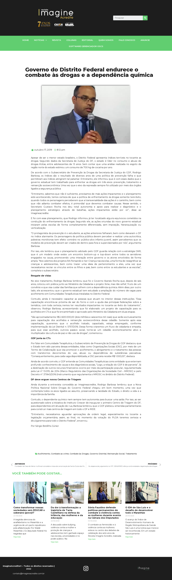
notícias (40, 40)
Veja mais (17, 537)
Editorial (87, 40)
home (25, 40)
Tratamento (131, 454)
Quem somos (105, 40)
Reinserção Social (116, 454)
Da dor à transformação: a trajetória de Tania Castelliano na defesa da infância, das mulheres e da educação (67, 512)
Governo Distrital (98, 454)
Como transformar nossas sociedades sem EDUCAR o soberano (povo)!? (29, 510)
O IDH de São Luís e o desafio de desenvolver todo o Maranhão (139, 510)
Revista (56, 40)
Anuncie (145, 40)
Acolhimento (44, 454)
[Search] (145, 18)
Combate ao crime (60, 454)
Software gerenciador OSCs (86, 46)
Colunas (71, 40)
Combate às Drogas (79, 454)
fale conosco (127, 40)
